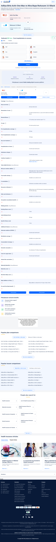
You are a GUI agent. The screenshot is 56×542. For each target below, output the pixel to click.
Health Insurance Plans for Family (25, 407)
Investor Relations (45, 496)
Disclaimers (3, 474)
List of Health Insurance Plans (27, 400)
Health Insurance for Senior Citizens (27, 414)
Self (6, 47)
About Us (43, 484)
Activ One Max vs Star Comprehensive (36, 349)
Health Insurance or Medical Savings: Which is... (10, 461)
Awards (29, 491)
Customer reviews (31, 485)
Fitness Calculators (20, 485)
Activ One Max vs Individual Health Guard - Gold (11, 341)
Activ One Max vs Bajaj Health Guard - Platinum (11, 344)
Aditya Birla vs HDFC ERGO (7, 382)
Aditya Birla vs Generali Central (35, 377)
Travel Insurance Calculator (19, 498)
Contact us (44, 492)
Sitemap (43, 485)
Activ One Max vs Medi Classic (8, 346)
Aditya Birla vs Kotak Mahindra (35, 385)
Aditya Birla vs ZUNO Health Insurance (9, 377)
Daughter (35, 52)
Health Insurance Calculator (19, 496)
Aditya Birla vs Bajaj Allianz (7, 372)
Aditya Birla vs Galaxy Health (7, 380)
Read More (17, 9)
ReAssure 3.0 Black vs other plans (35, 337)
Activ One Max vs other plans (19, 337)
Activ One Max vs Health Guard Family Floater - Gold (39, 341)
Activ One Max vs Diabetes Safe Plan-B (9, 349)
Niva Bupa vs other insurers (35, 368)
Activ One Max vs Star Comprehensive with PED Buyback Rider (41, 352)
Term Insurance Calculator (19, 489)
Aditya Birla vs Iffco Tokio (6, 385)
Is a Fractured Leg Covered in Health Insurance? (31, 461)
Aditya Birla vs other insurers (20, 368)
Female (10, 40)
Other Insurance (6, 492)
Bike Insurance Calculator (19, 501)
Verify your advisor (45, 494)
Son (6, 52)
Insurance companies (32, 487)
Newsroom (30, 489)
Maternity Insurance (6, 407)
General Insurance (6, 484)
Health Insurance (7, 86)
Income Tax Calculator (18, 487)
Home (2, 86)
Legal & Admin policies (46, 489)
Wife (34, 47)
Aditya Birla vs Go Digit (33, 380)
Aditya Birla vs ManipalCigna (34, 375)
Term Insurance (6, 487)
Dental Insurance (6, 421)
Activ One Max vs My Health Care (35, 344)
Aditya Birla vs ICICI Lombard (34, 382)
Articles (29, 484)
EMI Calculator (17, 491)
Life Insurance (5, 485)
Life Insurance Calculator (19, 494)
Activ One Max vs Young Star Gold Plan (9, 351)
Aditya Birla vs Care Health (34, 372)
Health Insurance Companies (8, 414)
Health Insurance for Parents (8, 427)
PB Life (29, 492)
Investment (5, 489)
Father (6, 57)
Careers (43, 487)
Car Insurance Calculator (19, 499)
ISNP (42, 491)
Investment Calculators (20, 484)
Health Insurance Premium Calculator (27, 421)
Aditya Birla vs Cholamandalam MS (9, 375)
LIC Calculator (17, 492)
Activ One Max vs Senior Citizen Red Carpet (38, 346)
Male (4, 40)
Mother (35, 57)
